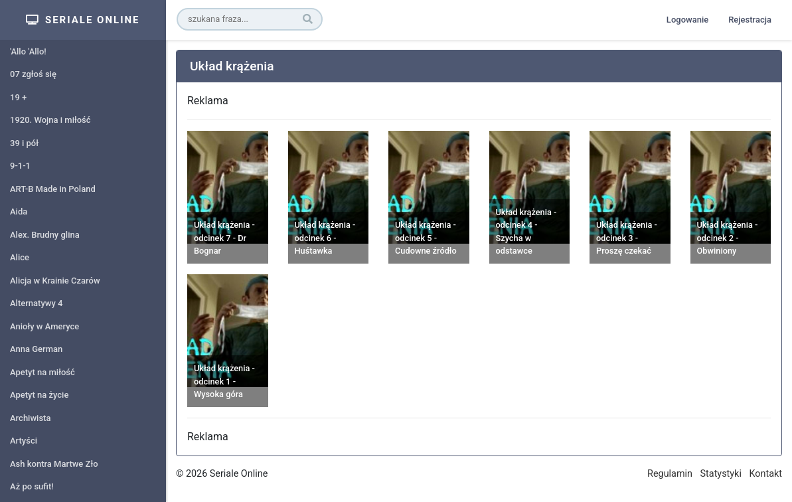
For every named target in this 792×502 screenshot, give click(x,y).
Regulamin (669, 473)
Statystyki (721, 473)
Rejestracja (749, 20)
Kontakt (765, 473)
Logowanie (687, 20)
